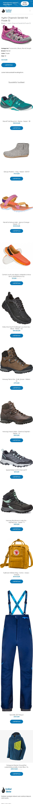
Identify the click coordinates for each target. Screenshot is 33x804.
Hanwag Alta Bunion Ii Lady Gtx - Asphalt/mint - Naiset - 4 (16, 521)
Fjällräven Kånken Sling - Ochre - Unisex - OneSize (16, 574)
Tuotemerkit (13, 48)
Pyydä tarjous (24, 3)
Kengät (29, 48)
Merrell (24, 48)
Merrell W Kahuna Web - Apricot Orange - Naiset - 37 (16, 223)
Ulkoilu (19, 48)
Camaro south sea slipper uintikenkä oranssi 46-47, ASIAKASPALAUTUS (16, 275)
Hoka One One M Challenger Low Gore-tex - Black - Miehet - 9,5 (16, 328)
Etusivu (3, 23)
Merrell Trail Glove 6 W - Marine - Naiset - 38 (16, 121)
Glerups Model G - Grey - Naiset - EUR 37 (16, 172)
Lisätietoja (8, 65)
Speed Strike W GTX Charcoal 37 (16, 470)
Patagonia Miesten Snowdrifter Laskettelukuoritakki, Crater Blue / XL (16, 766)
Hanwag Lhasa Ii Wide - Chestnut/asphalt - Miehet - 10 (16, 432)
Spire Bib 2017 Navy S (16, 715)
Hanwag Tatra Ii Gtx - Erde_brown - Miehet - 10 (16, 380)
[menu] (30, 10)
